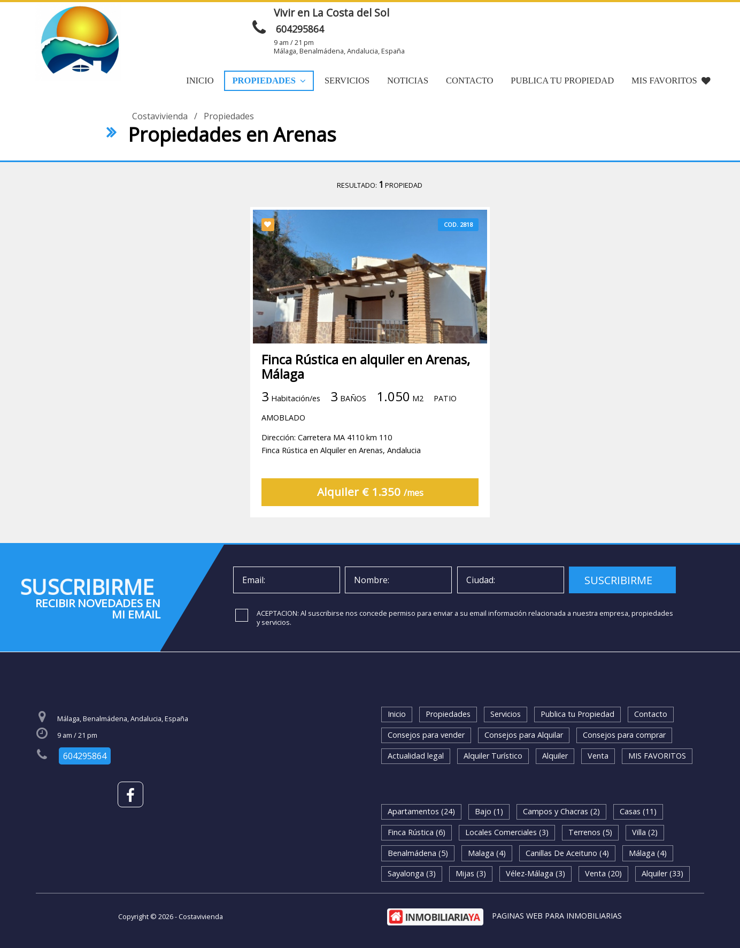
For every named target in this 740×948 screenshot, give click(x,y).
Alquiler (555, 756)
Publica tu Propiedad (562, 80)
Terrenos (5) (590, 832)
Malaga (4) (487, 853)
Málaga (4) (648, 853)
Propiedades (269, 80)
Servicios (347, 80)
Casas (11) (638, 811)
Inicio (199, 80)
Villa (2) (645, 832)
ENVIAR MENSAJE (557, 18)
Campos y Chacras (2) (561, 811)
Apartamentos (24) (421, 811)
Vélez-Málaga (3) (535, 873)
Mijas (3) (471, 873)
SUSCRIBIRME (618, 580)
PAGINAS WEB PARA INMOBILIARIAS (557, 916)
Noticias (407, 80)
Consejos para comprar (624, 735)
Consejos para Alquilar (523, 735)
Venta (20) (603, 873)
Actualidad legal (416, 756)
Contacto (469, 80)
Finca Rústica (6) (416, 832)
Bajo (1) (489, 811)
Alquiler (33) (662, 873)
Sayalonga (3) (412, 873)
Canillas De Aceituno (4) (567, 853)
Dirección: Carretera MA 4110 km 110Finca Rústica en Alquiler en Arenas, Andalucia (341, 443)
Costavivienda (160, 116)
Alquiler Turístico (493, 756)
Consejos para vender (426, 735)
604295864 (300, 28)
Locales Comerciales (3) (507, 832)
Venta (598, 756)
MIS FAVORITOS (671, 80)
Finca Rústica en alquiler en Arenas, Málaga (365, 366)
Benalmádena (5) (418, 853)
